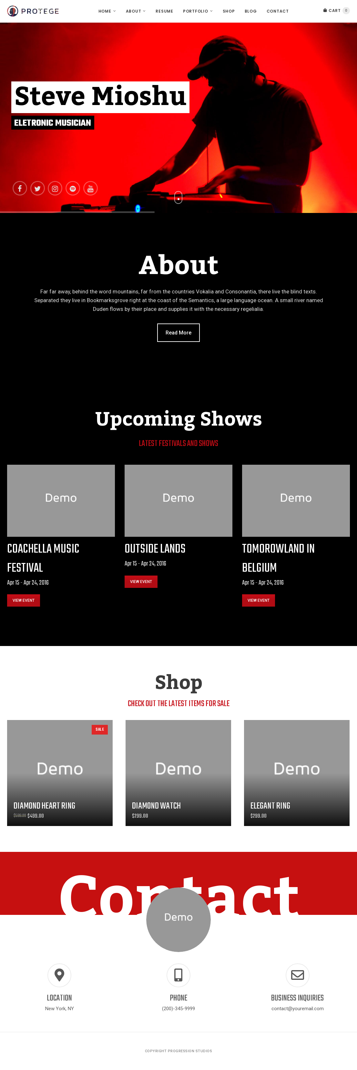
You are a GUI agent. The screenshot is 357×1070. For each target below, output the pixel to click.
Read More (178, 333)
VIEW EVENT (24, 600)
